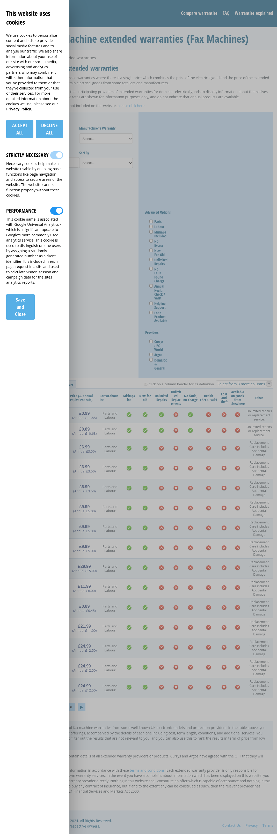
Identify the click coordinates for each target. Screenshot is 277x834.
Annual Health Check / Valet (157, 292)
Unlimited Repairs (158, 262)
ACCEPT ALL (19, 129)
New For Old (157, 253)
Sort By (84, 153)
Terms (268, 825)
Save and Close (20, 307)
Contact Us (231, 825)
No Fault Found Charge (157, 275)
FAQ (226, 13)
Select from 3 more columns (241, 383)
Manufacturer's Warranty (97, 128)
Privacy (251, 825)
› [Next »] (81, 707)
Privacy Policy (18, 109)
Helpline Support (157, 306)
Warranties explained (254, 13)
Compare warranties (199, 13)
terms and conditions (147, 770)
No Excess (156, 243)
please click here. (131, 105)
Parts (156, 221)
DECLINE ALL (49, 129)
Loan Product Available (158, 317)
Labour (157, 227)
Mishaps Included (158, 234)
